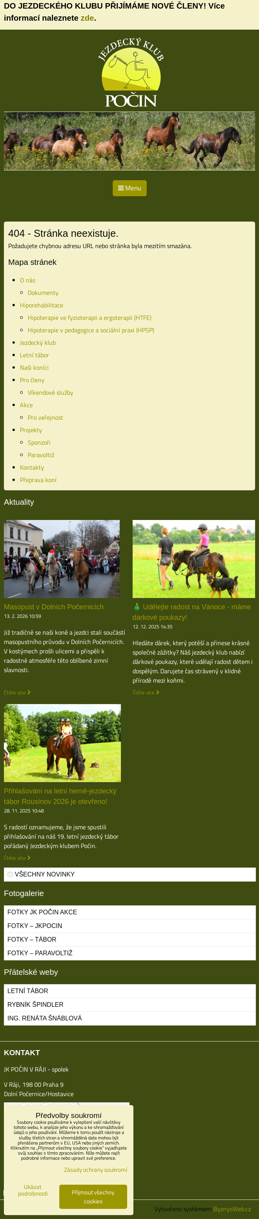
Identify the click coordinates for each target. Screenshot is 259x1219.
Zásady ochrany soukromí (95, 1169)
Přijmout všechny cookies (93, 1197)
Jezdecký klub (38, 342)
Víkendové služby (50, 392)
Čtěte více (15, 692)
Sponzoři (39, 442)
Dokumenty (43, 292)
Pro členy (32, 380)
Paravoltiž (41, 455)
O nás (27, 280)
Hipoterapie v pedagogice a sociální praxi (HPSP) (91, 330)
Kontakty (32, 467)
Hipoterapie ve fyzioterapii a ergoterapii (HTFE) (89, 317)
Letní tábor (34, 355)
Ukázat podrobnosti (33, 1190)
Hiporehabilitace (41, 305)
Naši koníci (34, 367)
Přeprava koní (38, 479)
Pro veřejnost (45, 417)
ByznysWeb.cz (232, 1209)
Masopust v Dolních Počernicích (54, 607)
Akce (26, 405)
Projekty (31, 430)
